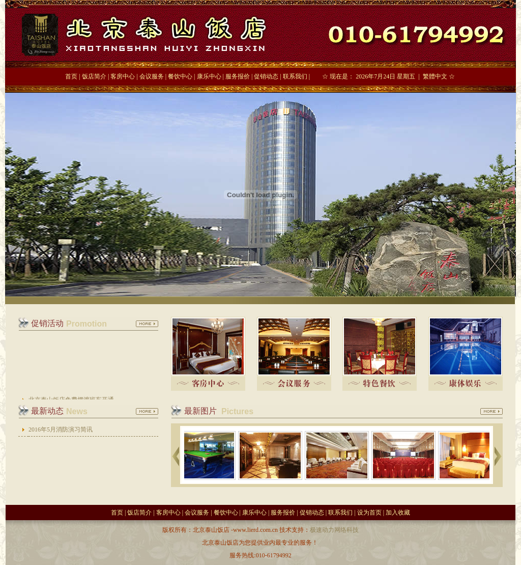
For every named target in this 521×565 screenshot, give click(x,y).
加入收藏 (398, 512)
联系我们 (295, 76)
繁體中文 (435, 76)
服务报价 (237, 76)
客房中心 (122, 76)
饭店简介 (94, 76)
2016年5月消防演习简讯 (60, 429)
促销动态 (266, 76)
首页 (71, 76)
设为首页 (369, 512)
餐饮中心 (180, 76)
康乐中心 (209, 76)
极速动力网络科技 (334, 529)
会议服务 (151, 76)
